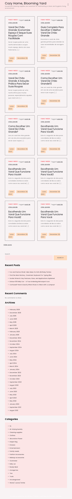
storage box (14, 470)
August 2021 (14, 410)
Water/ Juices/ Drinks (17, 483)
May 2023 (13, 395)
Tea (11, 473)
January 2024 (14, 369)
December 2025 (15, 313)
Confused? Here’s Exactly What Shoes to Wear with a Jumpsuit (32, 285)
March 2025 (14, 328)
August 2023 (14, 385)
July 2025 (13, 316)
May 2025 (13, 322)
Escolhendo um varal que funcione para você (52, 214)
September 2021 (15, 407)
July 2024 (13, 354)
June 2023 (13, 391)
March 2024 (14, 366)
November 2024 (15, 341)
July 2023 (13, 388)
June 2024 (13, 357)
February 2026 (15, 309)
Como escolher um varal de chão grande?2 (51, 81)
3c (10, 426)
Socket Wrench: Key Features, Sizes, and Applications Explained (32, 278)
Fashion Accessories (17, 454)
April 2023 (13, 398)
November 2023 (15, 376)
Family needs (13, 20)
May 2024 (13, 360)
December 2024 (15, 338)
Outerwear (13, 461)
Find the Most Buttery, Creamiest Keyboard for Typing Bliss (31, 275)
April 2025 (13, 325)
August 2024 (14, 350)
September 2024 (16, 347)
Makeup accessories (17, 458)
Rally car (13, 464)
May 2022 (13, 401)
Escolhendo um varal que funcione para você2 (19, 214)
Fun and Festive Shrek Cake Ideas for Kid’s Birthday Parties (30, 272)
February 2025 (15, 332)
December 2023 (15, 372)
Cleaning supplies (16, 432)
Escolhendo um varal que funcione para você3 (52, 171)
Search (7, 254)
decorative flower (16, 439)
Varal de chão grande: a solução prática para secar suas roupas (18, 82)
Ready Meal (14, 467)
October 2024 (15, 344)
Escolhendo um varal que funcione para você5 (52, 129)
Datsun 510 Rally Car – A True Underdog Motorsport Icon (30, 281)
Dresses (12, 445)
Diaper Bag (13, 442)
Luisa (12, 58)
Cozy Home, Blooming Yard (25, 3)
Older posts (8, 245)
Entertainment (15, 448)
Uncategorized (15, 480)
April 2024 (13, 363)
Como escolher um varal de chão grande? (19, 129)
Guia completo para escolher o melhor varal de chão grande (52, 31)
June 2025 (13, 319)
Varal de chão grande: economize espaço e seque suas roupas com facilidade (20, 33)
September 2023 (15, 382)
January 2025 (14, 335)
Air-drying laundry (16, 429)
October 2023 (14, 379)
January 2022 (14, 404)
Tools (12, 476)
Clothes (12, 435)
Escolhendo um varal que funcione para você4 (19, 171)
